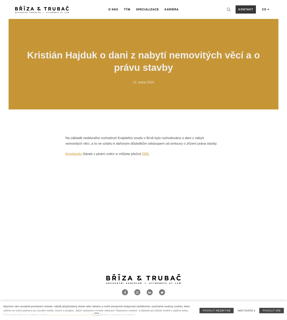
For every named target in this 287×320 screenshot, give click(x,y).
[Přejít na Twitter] (162, 292)
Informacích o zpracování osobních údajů (72, 314)
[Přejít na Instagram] (137, 292)
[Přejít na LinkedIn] (150, 292)
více (96, 313)
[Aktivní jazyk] (265, 9)
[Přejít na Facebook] (125, 292)
